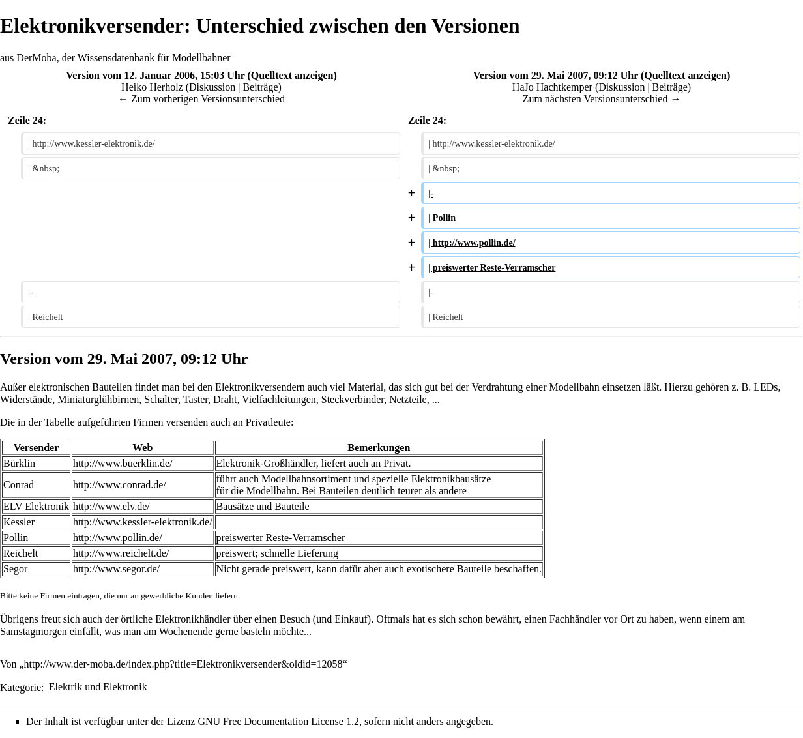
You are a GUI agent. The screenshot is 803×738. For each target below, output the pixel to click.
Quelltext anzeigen (292, 75)
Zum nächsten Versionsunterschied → (602, 98)
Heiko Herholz (152, 87)
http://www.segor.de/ (116, 568)
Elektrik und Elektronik (98, 686)
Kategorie (20, 686)
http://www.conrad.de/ (119, 484)
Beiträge (260, 87)
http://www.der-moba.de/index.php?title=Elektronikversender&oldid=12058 (183, 664)
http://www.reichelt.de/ (121, 553)
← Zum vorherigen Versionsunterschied (201, 98)
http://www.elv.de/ (111, 506)
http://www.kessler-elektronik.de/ (142, 521)
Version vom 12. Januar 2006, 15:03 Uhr (155, 75)
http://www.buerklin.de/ (123, 463)
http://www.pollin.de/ (117, 537)
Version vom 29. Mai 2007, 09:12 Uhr (555, 75)
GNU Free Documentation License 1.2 (277, 721)
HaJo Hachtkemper (552, 87)
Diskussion (212, 87)
